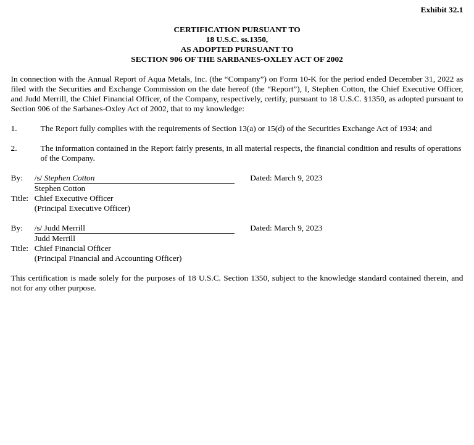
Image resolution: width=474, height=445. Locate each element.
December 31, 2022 (421, 78)
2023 (314, 177)
